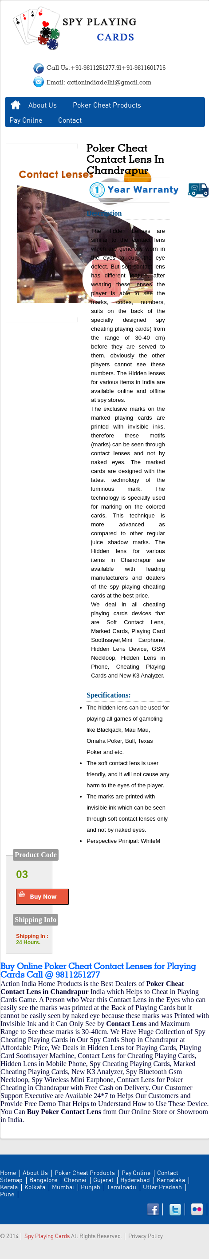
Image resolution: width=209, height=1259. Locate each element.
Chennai (75, 1180)
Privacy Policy (145, 1236)
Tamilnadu (121, 1187)
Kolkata (34, 1187)
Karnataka (171, 1180)
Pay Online (136, 1173)
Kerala (9, 1187)
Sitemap (11, 1180)
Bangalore (43, 1180)
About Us (42, 105)
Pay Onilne (25, 120)
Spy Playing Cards (47, 1236)
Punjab (90, 1187)
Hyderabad (135, 1180)
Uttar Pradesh (162, 1187)
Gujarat (103, 1180)
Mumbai (63, 1187)
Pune (7, 1194)
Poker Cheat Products (107, 105)
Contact (70, 120)
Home (15, 105)
